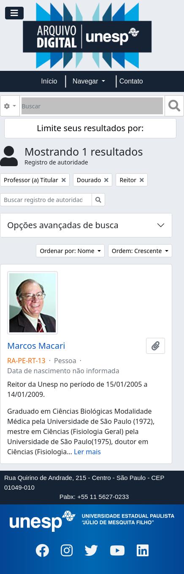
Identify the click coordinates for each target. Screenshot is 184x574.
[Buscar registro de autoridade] (46, 199)
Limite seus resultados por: (90, 128)
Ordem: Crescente (137, 251)
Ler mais (87, 451)
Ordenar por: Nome (68, 251)
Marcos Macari (36, 346)
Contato (131, 81)
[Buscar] (92, 105)
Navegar (86, 81)
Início (49, 81)
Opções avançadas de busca (63, 225)
